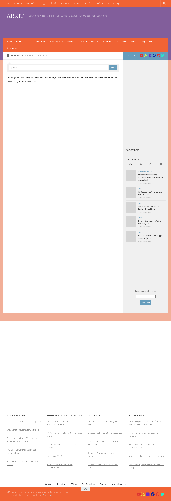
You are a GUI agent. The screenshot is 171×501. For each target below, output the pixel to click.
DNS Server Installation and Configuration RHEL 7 (59, 423)
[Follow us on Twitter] (162, 55)
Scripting (71, 41)
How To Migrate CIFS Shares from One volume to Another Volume (146, 423)
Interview (65, 3)
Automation (107, 41)
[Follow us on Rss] (145, 55)
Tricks (140, 172)
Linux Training (112, 3)
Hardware (40, 41)
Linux (30, 41)
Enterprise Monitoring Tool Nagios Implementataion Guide (22, 440)
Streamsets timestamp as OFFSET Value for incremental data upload (150, 177)
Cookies (48, 484)
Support (104, 484)
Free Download (88, 484)
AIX (150, 41)
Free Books (30, 3)
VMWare (83, 41)
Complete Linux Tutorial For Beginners (24, 421)
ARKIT (15, 16)
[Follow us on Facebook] (154, 55)
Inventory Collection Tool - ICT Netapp (146, 456)
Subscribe (53, 3)
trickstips (148, 172)
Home (7, 3)
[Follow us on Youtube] (141, 55)
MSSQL (76, 3)
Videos (100, 3)
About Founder (119, 484)
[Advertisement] (115, 27)
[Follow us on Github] (158, 55)
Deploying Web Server (57, 456)
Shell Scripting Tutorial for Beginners (23, 429)
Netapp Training (138, 41)
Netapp (42, 3)
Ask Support (121, 41)
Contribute (88, 3)
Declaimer (62, 484)
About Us (17, 3)
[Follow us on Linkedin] (149, 55)
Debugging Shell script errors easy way (105, 432)
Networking (12, 48)
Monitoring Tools (55, 41)
